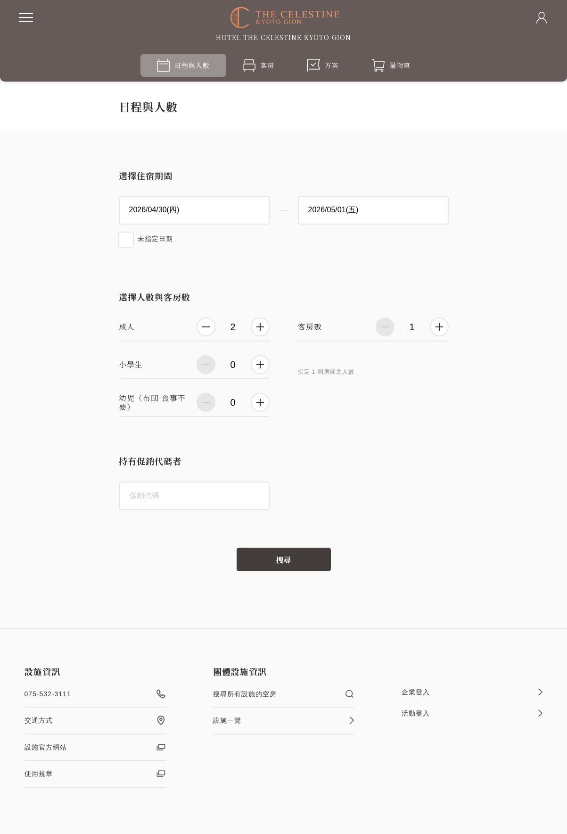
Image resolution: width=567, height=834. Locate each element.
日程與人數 (183, 65)
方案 (323, 65)
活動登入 (472, 713)
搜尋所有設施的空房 (283, 694)
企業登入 (472, 692)
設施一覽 (283, 720)
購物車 (391, 65)
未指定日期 (155, 238)
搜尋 (283, 559)
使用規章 (95, 773)
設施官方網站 (95, 747)
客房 (258, 65)
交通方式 (95, 720)
